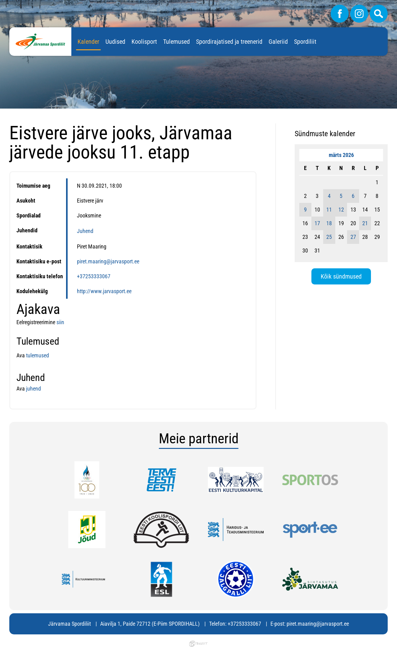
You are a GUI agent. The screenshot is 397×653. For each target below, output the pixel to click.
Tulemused (176, 41)
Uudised (115, 41)
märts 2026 (341, 155)
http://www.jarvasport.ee (104, 291)
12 (341, 209)
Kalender (88, 41)
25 (329, 237)
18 (329, 223)
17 (317, 223)
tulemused (37, 355)
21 (365, 223)
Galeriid (278, 41)
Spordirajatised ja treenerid (229, 41)
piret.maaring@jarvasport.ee (108, 261)
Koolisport (144, 41)
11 (329, 209)
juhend (33, 388)
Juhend (85, 231)
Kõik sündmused (341, 276)
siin (60, 322)
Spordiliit (305, 41)
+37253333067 (93, 276)
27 (353, 237)
